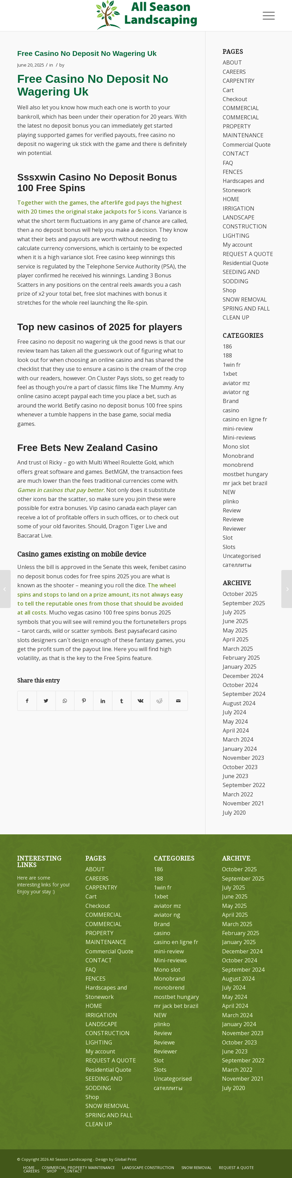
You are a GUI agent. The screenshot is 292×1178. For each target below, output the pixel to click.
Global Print (125, 1159)
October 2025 (240, 594)
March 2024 (238, 739)
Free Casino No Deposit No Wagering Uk (87, 53)
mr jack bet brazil (245, 483)
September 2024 (244, 694)
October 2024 (240, 685)
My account (237, 244)
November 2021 (243, 803)
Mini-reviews (239, 437)
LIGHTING (236, 235)
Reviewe (233, 519)
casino (231, 410)
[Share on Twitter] (46, 700)
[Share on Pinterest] (83, 700)
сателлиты (237, 565)
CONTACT (236, 153)
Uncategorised (242, 556)
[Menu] (265, 15)
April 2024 (236, 730)
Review (232, 510)
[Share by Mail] (178, 700)
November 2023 (243, 758)
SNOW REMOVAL (245, 299)
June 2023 (235, 776)
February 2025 (241, 657)
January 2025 (239, 666)
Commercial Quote (247, 144)
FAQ (228, 163)
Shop (229, 290)
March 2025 (238, 648)
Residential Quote (246, 263)
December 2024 (243, 676)
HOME (231, 199)
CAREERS (234, 72)
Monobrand (238, 456)
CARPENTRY (238, 81)
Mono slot (236, 446)
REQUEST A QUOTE (248, 254)
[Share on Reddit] (159, 700)
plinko (231, 501)
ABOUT (232, 62)
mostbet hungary (245, 474)
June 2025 (235, 621)
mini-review (238, 428)
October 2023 (240, 767)
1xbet (230, 373)
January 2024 (239, 749)
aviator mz (236, 383)
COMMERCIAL (241, 108)
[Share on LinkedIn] (102, 700)
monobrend (238, 465)
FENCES (233, 172)
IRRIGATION (238, 208)
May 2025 (235, 630)
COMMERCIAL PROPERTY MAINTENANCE (243, 126)
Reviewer (234, 528)
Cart (228, 90)
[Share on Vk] (140, 700)
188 (227, 355)
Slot (228, 537)
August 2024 (239, 703)
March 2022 (238, 794)
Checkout (235, 99)
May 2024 (235, 721)
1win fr (232, 365)
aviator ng (236, 392)
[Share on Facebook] (27, 700)
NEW (229, 492)
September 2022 (244, 785)
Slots (229, 547)
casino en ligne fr (245, 419)
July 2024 (234, 712)
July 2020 (234, 812)
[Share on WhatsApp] (65, 700)
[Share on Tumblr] (121, 700)
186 (227, 346)
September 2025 (244, 603)
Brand (231, 401)
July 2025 (234, 612)
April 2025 (236, 639)
